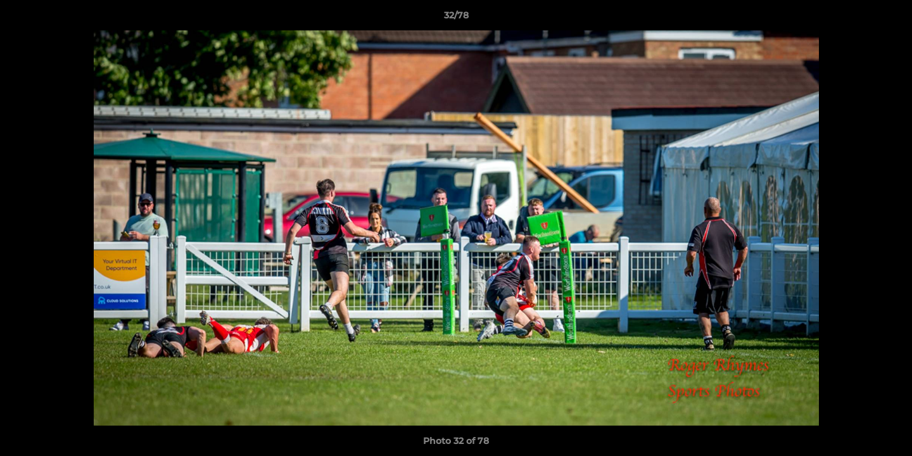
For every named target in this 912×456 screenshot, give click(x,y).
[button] (889, 18)
